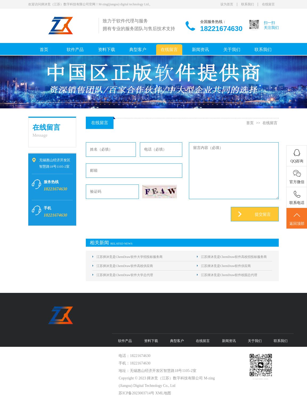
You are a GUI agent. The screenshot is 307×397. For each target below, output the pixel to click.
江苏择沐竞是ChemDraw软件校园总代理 (229, 275)
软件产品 (75, 49)
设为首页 (226, 4)
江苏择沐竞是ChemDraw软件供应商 (226, 266)
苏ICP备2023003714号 (136, 393)
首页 (44, 49)
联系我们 (247, 4)
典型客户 (137, 49)
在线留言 (268, 4)
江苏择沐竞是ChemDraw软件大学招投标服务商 (129, 257)
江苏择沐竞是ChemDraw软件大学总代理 (124, 275)
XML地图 (163, 393)
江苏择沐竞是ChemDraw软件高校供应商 (124, 266)
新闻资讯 (200, 49)
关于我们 (231, 49)
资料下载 (106, 49)
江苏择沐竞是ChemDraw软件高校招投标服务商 (234, 257)
